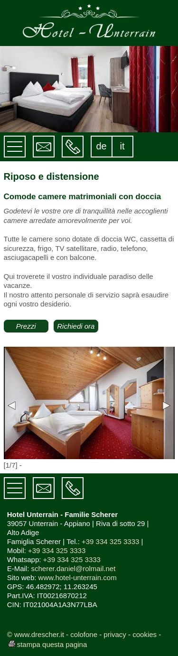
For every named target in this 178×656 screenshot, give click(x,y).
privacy (114, 634)
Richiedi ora (75, 326)
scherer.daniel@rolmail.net (73, 568)
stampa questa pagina (47, 644)
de (101, 146)
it (122, 146)
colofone (83, 634)
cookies (144, 634)
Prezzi (26, 326)
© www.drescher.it (35, 634)
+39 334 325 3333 (110, 541)
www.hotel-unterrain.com (77, 577)
